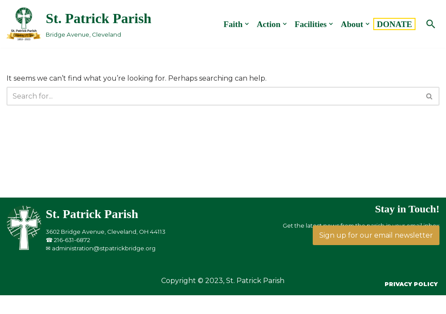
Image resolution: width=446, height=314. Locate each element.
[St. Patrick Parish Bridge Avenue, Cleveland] (79, 24)
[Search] (430, 24)
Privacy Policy (411, 284)
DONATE (394, 24)
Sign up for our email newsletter (376, 235)
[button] (247, 24)
